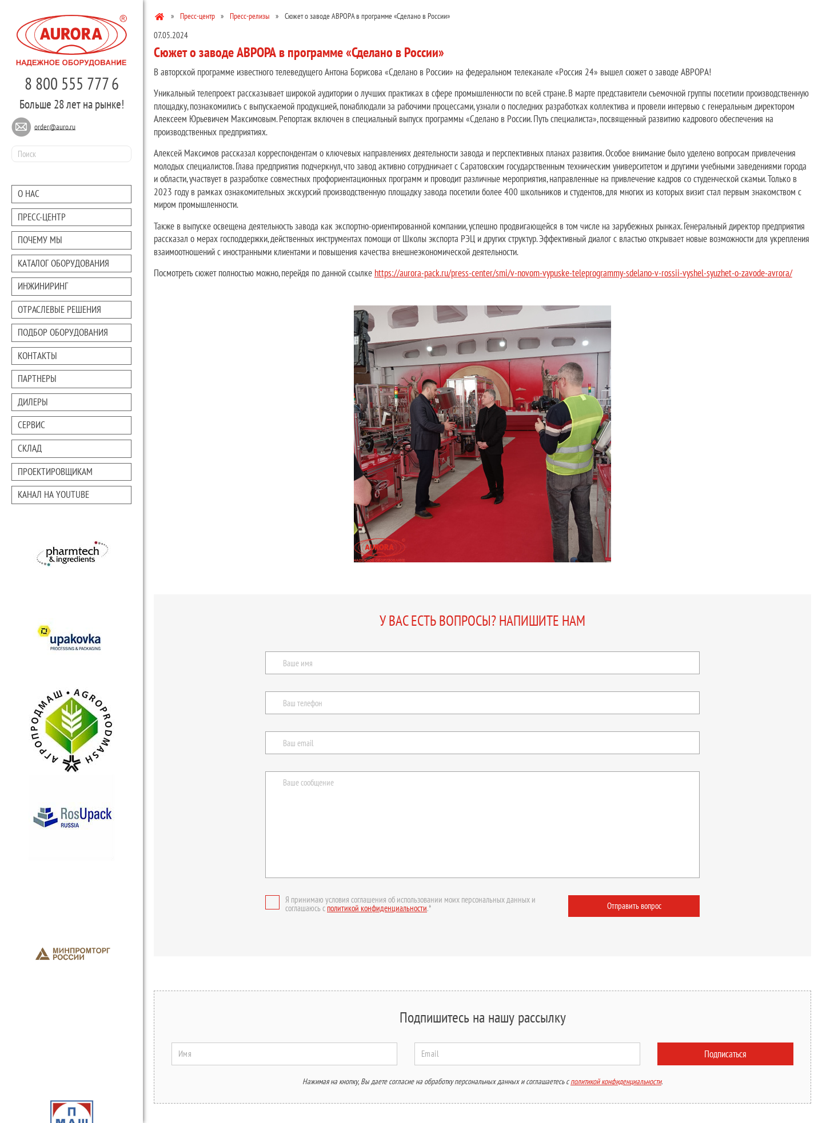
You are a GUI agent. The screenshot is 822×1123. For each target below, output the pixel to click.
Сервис (31, 424)
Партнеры (37, 378)
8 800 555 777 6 (72, 83)
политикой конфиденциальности (377, 908)
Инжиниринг (43, 286)
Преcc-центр (42, 217)
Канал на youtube (53, 494)
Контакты (37, 355)
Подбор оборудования (63, 332)
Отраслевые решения (59, 309)
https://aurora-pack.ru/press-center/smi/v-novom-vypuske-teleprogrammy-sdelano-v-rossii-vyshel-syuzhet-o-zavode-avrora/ (583, 273)
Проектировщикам (55, 471)
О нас (28, 193)
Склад (30, 448)
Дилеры (33, 402)
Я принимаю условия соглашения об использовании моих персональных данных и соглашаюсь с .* (400, 903)
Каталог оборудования (63, 263)
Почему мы (40, 240)
